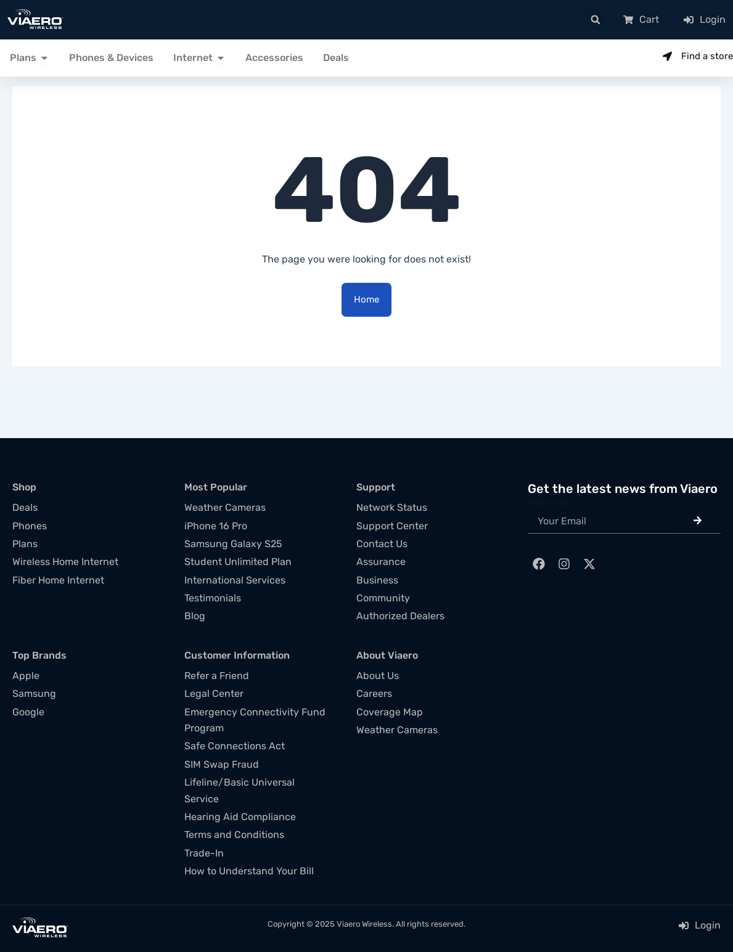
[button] (595, 19)
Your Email (548, 502)
